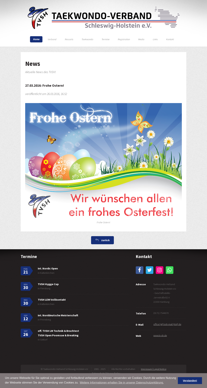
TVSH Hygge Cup (48, 284)
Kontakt (170, 39)
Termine (106, 39)
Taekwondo (87, 39)
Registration (124, 39)
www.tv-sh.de (160, 335)
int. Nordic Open (48, 268)
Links (155, 39)
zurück (105, 240)
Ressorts (69, 39)
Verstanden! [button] (190, 380)
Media (141, 39)
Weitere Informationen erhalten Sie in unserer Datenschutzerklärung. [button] (122, 382)
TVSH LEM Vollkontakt (52, 299)
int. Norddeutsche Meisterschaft (58, 315)
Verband (52, 39)
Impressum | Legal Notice (153, 369)
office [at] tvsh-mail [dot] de (167, 324)
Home (36, 39)
